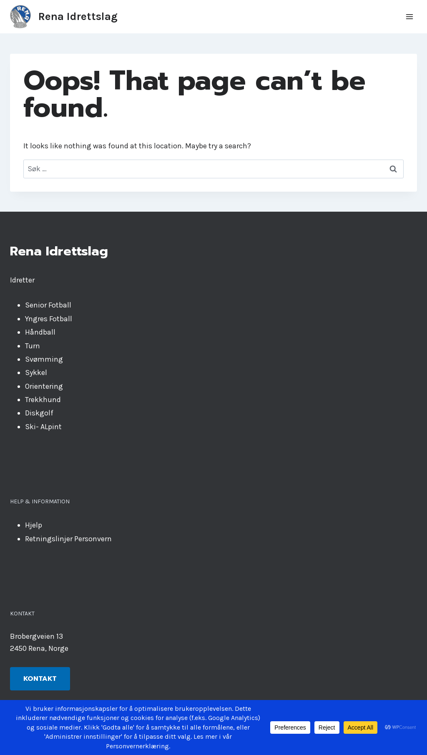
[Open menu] (409, 16)
